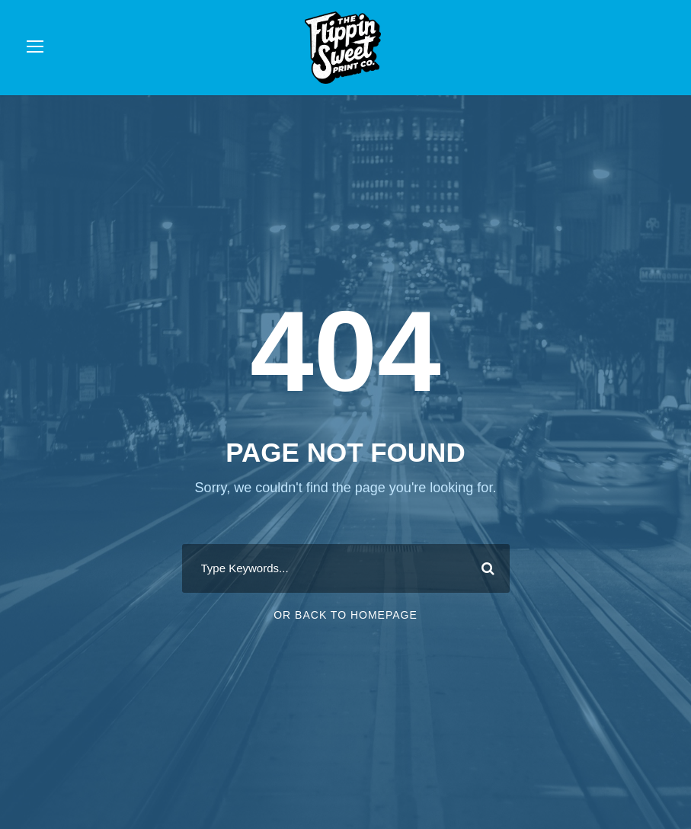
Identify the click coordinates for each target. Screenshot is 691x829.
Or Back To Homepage (345, 615)
